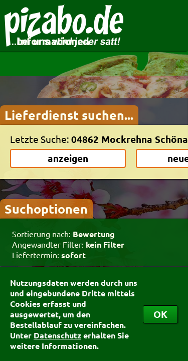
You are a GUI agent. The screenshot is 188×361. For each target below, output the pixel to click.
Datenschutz (57, 335)
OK (160, 314)
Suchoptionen (46, 209)
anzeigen (68, 158)
